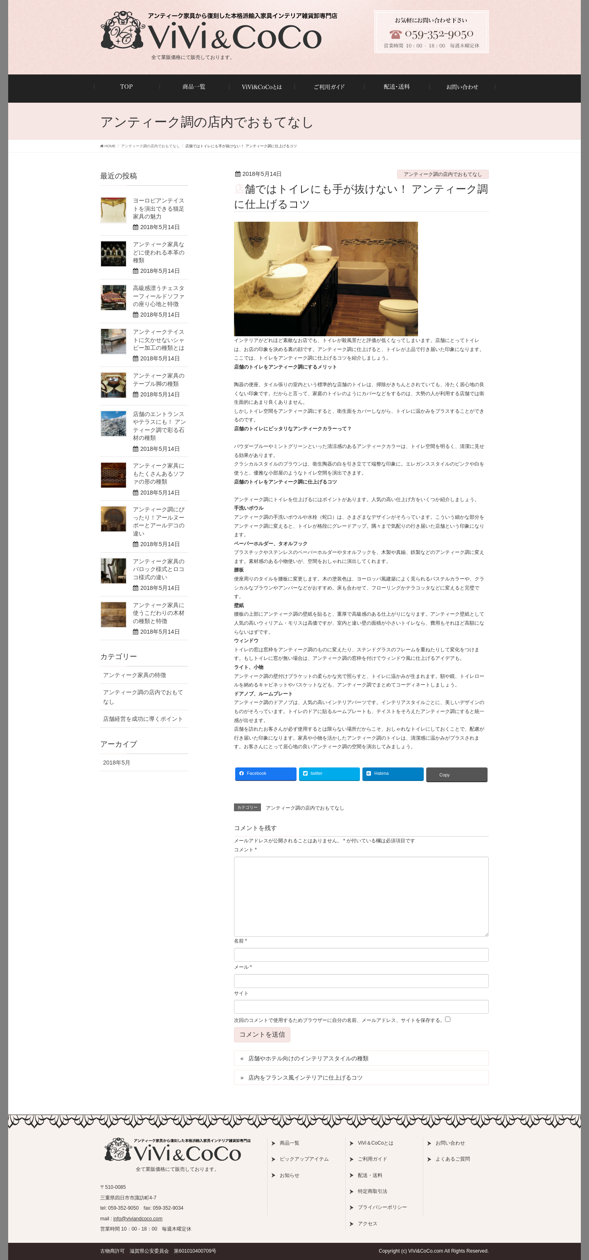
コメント (245, 850)
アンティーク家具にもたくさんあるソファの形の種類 (158, 473)
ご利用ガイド (372, 1159)
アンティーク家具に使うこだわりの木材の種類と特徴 (158, 613)
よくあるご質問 (453, 1159)
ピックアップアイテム (304, 1159)
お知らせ (289, 1175)
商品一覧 (289, 1143)
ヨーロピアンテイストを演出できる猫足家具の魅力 (158, 208)
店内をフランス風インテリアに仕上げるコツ (305, 1077)
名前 (240, 941)
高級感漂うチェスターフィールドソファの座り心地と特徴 (158, 296)
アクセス (368, 1223)
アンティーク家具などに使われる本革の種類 (158, 252)
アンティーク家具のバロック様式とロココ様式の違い (158, 569)
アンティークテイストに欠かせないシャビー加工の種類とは (158, 339)
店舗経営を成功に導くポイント (143, 719)
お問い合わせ (450, 1143)
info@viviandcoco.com (137, 1219)
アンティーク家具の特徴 (134, 675)
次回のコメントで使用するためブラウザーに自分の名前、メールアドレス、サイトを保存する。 (339, 1020)
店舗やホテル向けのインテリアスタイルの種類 (308, 1058)
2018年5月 (116, 762)
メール (243, 967)
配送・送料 (370, 1175)
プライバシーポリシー (382, 1207)
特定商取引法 (372, 1191)
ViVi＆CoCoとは (376, 1143)
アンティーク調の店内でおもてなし (443, 174)
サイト (241, 993)
